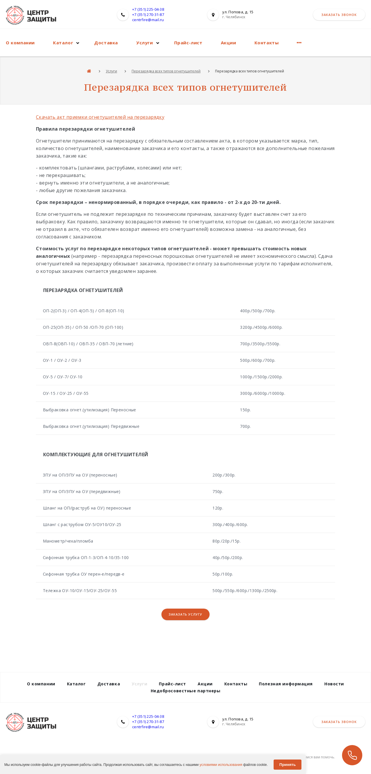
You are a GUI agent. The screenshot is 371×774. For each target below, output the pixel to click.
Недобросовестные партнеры (186, 690)
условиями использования (221, 765)
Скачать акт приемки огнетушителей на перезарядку (100, 117)
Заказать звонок (339, 14)
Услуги (144, 42)
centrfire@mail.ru (148, 19)
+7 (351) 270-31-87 (148, 14)
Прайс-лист (188, 42)
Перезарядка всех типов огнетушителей (166, 71)
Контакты (266, 42)
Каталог (63, 42)
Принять (287, 764)
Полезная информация (286, 684)
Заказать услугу (186, 614)
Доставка (106, 42)
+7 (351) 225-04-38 (148, 9)
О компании (20, 42)
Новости (334, 684)
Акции (228, 42)
